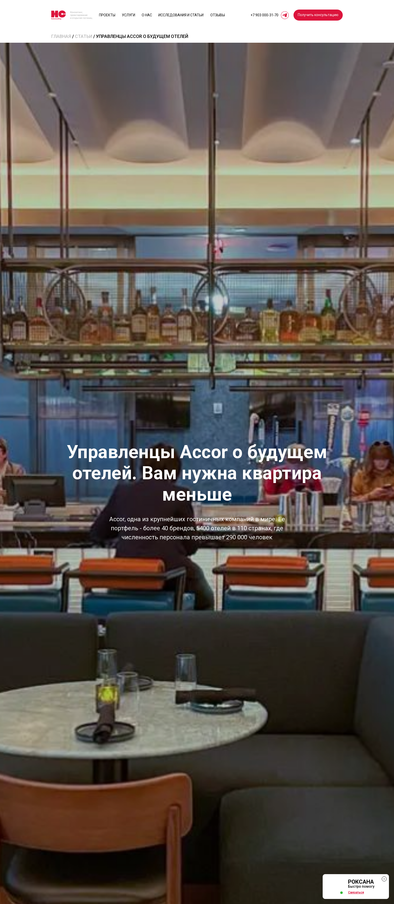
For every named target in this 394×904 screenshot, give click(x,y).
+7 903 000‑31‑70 (264, 15)
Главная (61, 36)
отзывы (217, 15)
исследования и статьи (181, 15)
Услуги (128, 15)
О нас (147, 15)
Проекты (107, 15)
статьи (83, 36)
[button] (318, 15)
